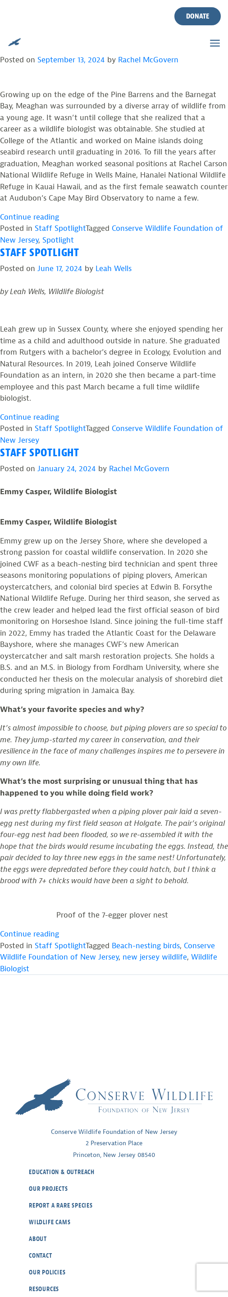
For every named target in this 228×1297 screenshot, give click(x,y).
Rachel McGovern (148, 60)
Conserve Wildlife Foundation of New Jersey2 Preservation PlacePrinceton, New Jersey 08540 (114, 1143)
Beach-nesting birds (146, 946)
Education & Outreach (62, 1172)
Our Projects (48, 1189)
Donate (197, 16)
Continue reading (29, 217)
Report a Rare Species (61, 1205)
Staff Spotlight (60, 228)
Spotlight (58, 240)
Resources (44, 1289)
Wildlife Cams (49, 1222)
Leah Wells (114, 268)
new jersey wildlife (155, 957)
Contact (40, 1256)
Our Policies (47, 1272)
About (38, 1239)
